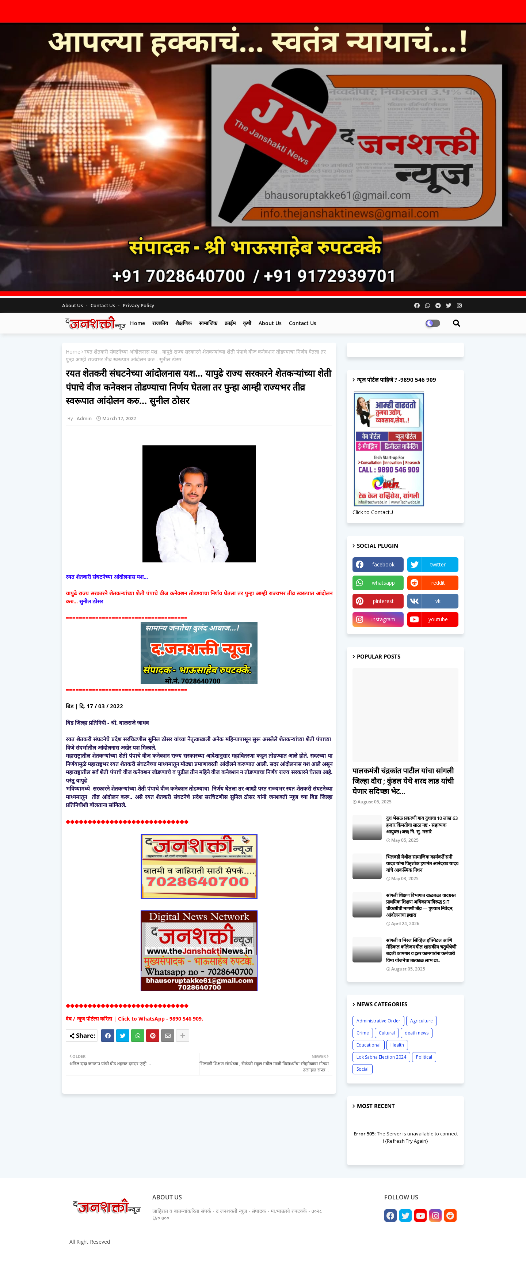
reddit (438, 582)
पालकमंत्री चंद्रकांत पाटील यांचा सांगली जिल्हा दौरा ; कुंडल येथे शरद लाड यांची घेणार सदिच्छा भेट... (403, 781)
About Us (73, 305)
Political (424, 1057)
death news (416, 1033)
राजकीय (160, 323)
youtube (438, 619)
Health (397, 1045)
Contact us (103, 305)
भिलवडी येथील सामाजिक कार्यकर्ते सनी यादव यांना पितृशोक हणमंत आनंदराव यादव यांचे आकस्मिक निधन (422, 863)
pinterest (383, 601)
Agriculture (421, 1021)
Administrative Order (378, 1021)
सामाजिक (208, 323)
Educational (369, 1045)
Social (363, 1069)
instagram (383, 619)
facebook (383, 564)
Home (137, 323)
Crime (363, 1033)
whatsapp (383, 582)
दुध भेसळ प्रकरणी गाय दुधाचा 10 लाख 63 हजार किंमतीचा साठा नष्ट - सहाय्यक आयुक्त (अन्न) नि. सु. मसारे (422, 824)
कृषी (247, 323)
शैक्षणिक (183, 323)
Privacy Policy (138, 305)
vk (438, 601)
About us (270, 323)
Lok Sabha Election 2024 (381, 1057)
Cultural (387, 1033)
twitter (438, 564)
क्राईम (230, 323)
